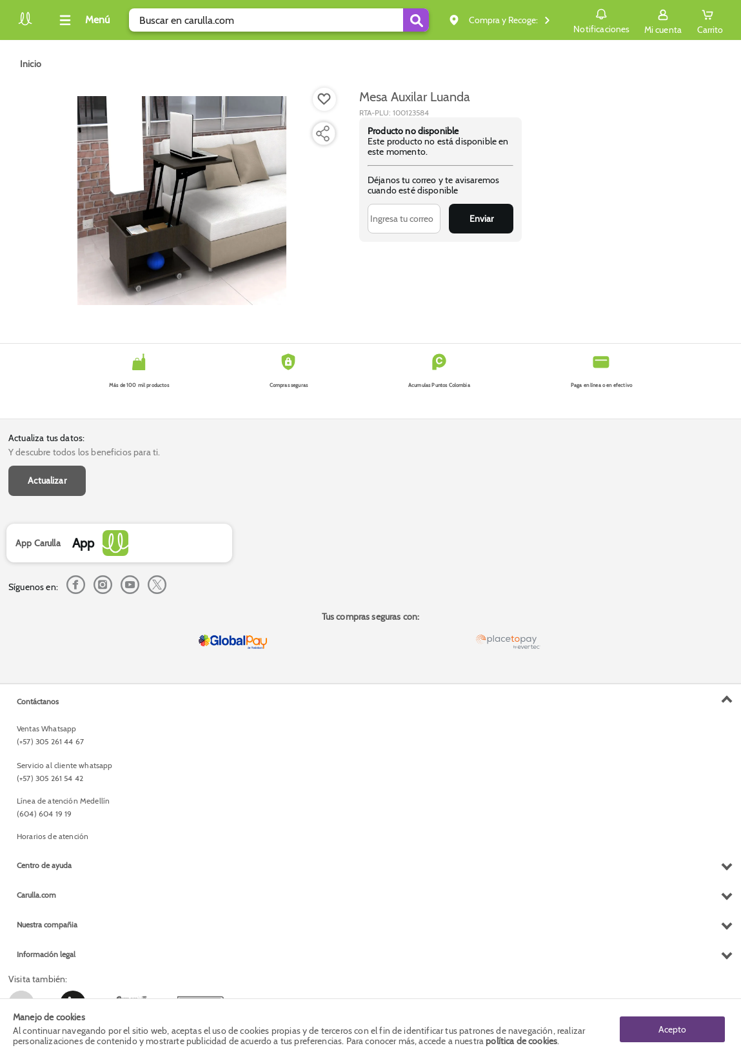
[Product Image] (182, 200)
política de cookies (521, 1041)
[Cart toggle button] (710, 20)
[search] (279, 20)
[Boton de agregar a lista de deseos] (324, 99)
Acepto (672, 1028)
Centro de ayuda (44, 865)
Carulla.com (36, 895)
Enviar (481, 218)
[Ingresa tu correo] (404, 218)
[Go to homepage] (30, 64)
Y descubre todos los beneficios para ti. (84, 452)
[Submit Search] (416, 20)
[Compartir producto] (322, 133)
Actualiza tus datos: (46, 438)
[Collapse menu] (83, 20)
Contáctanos (38, 701)
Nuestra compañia (47, 924)
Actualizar (47, 480)
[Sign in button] (663, 20)
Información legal (46, 954)
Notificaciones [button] (601, 19)
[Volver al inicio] (25, 23)
